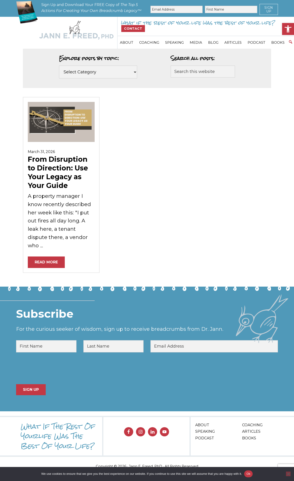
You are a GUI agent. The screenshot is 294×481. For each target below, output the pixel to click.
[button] (288, 29)
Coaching (252, 425)
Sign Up (268, 9)
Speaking (205, 431)
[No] (288, 474)
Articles (251, 431)
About (202, 425)
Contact (133, 28)
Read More (46, 262)
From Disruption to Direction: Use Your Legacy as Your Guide (58, 172)
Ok (248, 473)
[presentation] (51, 368)
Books (249, 438)
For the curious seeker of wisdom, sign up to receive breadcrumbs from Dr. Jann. (119, 329)
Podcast (204, 438)
